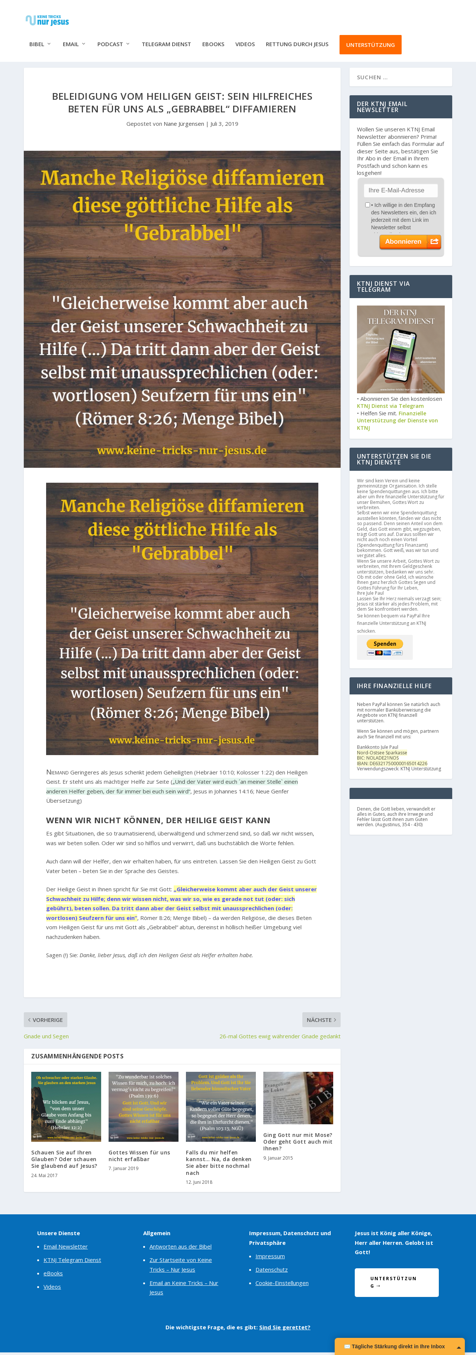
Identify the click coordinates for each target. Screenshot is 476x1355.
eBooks (213, 38)
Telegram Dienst (166, 38)
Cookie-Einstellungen (282, 1285)
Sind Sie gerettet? (285, 1329)
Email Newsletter (66, 1249)
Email (71, 38)
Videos (245, 38)
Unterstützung (370, 38)
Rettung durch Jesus (297, 38)
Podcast (110, 38)
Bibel (36, 38)
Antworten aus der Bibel (180, 1249)
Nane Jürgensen (184, 126)
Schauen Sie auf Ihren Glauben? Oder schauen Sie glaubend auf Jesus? (64, 1161)
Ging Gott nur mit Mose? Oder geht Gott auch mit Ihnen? (298, 1144)
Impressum (270, 1258)
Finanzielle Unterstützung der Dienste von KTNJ (397, 423)
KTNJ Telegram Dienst (72, 1262)
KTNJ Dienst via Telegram (390, 408)
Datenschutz (271, 1272)
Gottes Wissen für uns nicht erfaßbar (139, 1158)
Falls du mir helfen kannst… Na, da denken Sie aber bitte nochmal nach (219, 1165)
